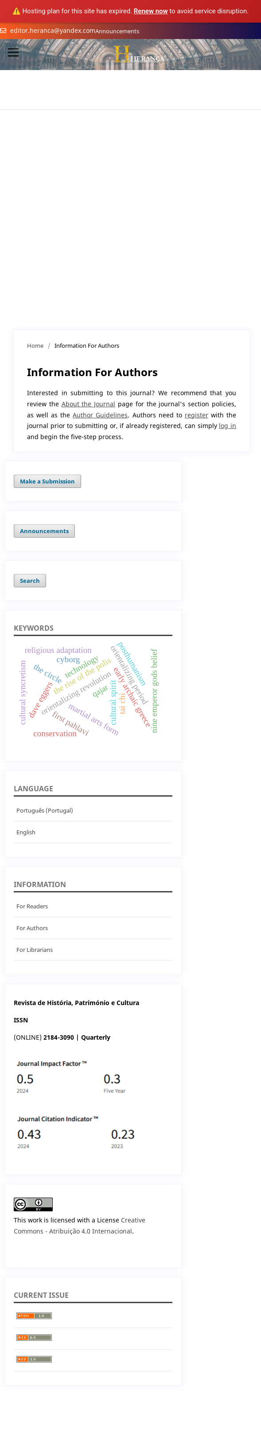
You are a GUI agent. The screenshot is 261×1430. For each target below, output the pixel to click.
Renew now (151, 11)
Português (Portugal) (44, 810)
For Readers (32, 906)
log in (227, 425)
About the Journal (89, 404)
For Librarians (34, 950)
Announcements (117, 31)
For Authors (32, 928)
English (25, 832)
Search (30, 581)
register (196, 415)
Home (35, 346)
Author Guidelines (100, 415)
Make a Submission (47, 481)
